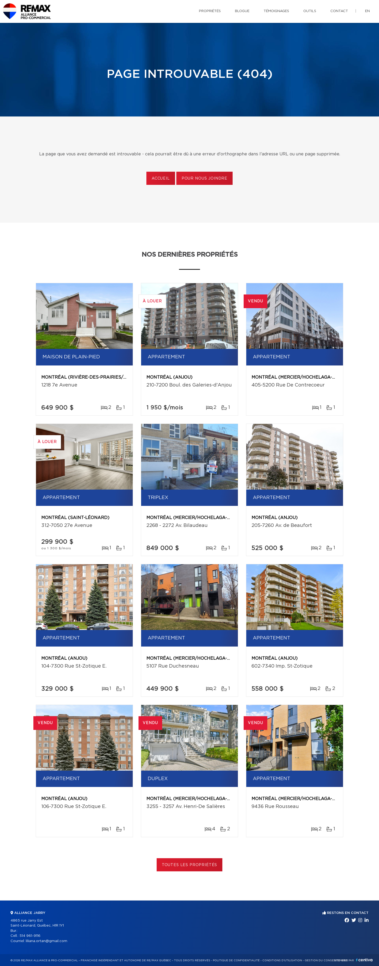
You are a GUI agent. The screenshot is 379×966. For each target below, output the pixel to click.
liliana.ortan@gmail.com (46, 941)
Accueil (161, 178)
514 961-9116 (29, 936)
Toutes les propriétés (189, 865)
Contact (339, 11)
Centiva (364, 960)
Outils (309, 11)
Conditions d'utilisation (282, 960)
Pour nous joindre (204, 178)
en (367, 11)
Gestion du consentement (326, 960)
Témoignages (276, 11)
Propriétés (210, 11)
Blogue (242, 11)
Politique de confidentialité (236, 960)
